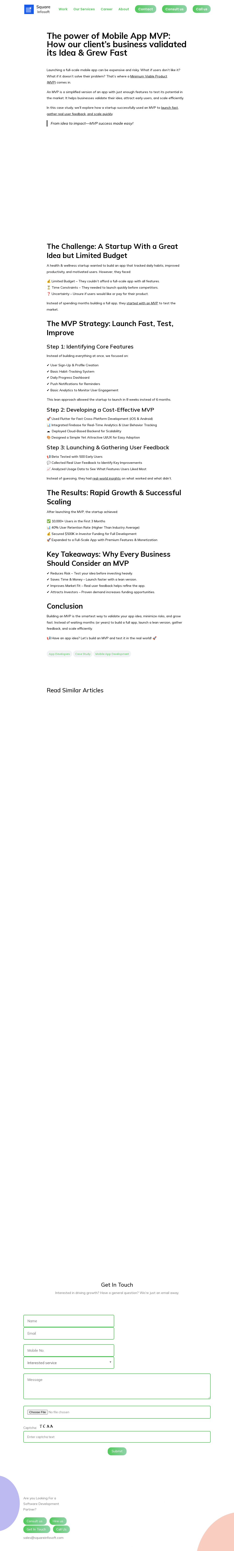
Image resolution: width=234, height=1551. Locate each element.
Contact (145, 9)
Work (63, 9)
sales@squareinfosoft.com (43, 1538)
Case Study (82, 654)
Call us (201, 9)
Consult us (174, 9)
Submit (117, 1451)
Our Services (84, 9)
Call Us (61, 1529)
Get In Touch (37, 1529)
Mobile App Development (112, 654)
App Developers (59, 654)
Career (107, 9)
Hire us (58, 1521)
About (123, 9)
